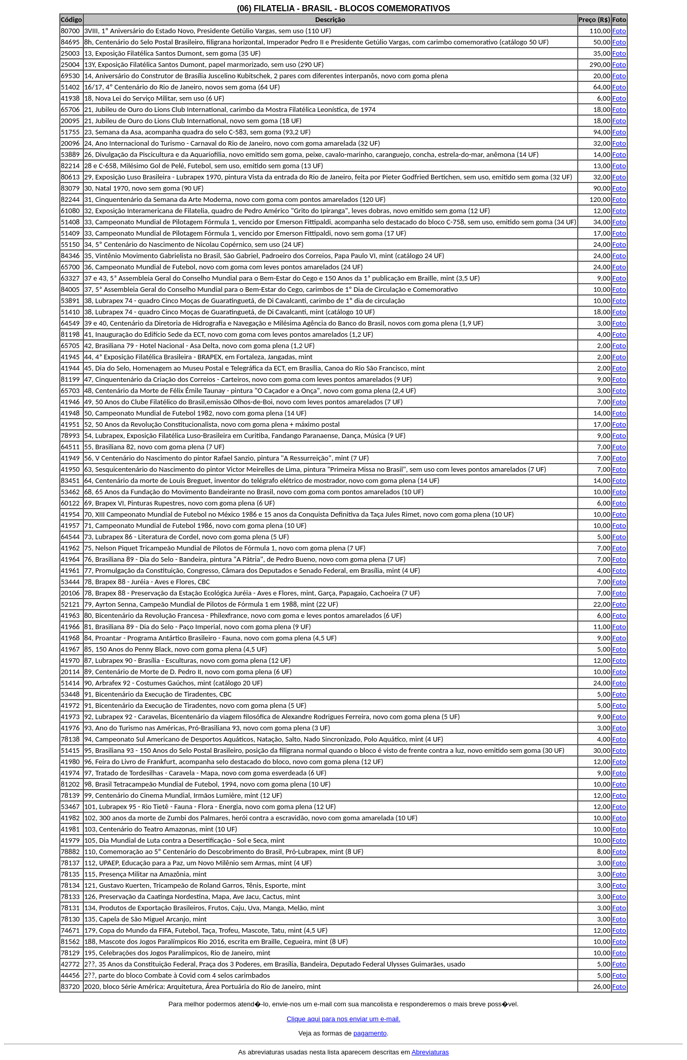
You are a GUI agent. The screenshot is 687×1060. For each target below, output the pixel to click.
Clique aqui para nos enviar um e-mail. (343, 1019)
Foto (619, 30)
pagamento (370, 1033)
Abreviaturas (430, 1052)
